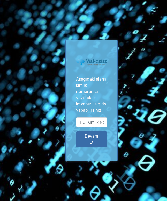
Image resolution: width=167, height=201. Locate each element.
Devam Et (91, 139)
